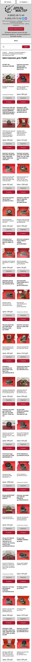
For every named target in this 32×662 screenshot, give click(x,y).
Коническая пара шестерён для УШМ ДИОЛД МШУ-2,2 (8, 455)
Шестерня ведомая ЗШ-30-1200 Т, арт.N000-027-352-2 (8, 199)
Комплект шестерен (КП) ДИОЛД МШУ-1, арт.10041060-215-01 (23, 630)
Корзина (24, 2)
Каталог (9, 2)
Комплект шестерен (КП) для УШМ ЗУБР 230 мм (23, 326)
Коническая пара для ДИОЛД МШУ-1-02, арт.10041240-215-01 (23, 368)
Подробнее (9, 98)
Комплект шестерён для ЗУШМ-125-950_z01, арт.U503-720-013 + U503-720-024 (8, 413)
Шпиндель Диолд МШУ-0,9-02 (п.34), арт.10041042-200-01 (8, 282)
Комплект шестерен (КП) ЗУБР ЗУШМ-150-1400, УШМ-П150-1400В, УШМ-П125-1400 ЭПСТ (8, 156)
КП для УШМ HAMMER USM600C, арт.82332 (22, 539)
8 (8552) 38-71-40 (16, 15)
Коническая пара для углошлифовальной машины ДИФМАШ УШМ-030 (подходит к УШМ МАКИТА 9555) (8, 111)
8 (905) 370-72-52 (13, 18)
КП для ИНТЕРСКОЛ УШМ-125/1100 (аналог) (8, 497)
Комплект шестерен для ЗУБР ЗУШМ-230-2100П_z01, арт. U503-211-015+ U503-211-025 (23, 156)
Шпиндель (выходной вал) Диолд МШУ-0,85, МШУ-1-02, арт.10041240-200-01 (8, 369)
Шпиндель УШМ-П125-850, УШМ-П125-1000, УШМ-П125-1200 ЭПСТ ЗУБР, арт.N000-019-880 (8, 631)
